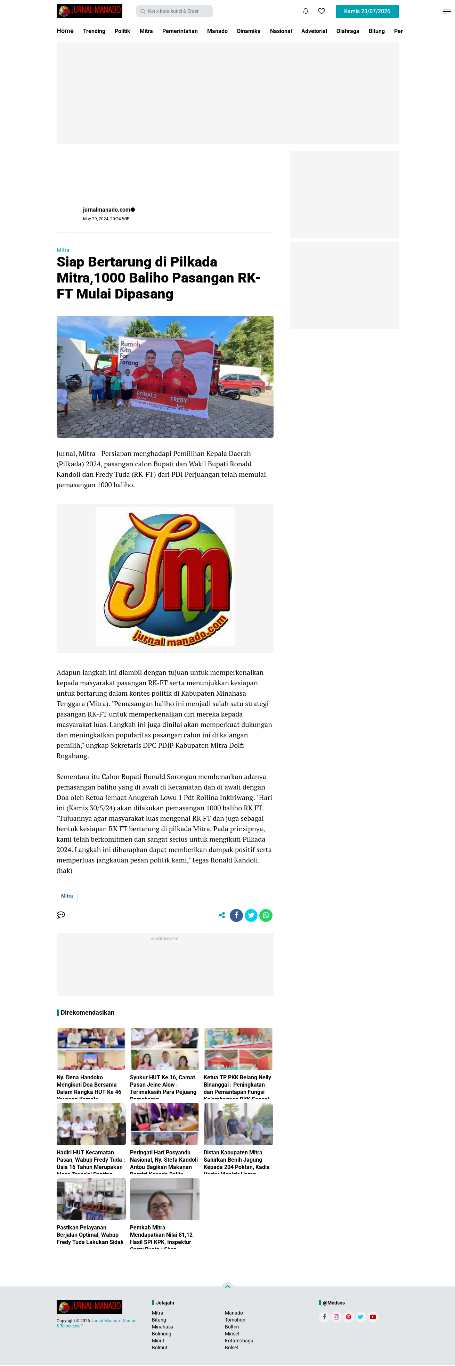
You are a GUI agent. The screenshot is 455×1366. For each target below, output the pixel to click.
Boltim (232, 1327)
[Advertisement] (228, 93)
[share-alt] (219, 916)
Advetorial (337, 30)
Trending (95, 30)
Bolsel (231, 1348)
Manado (231, 30)
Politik (126, 30)
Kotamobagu (239, 1341)
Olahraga (374, 30)
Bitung (159, 1320)
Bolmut (160, 1348)
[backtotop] (228, 1288)
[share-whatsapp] (266, 916)
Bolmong (161, 1335)
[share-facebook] (234, 916)
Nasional (301, 30)
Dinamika (265, 30)
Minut (158, 1341)
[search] (174, 11)
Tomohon (235, 1320)
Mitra (153, 30)
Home (65, 30)
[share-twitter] (250, 916)
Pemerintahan (190, 30)
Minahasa (162, 1327)
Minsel (232, 1335)
